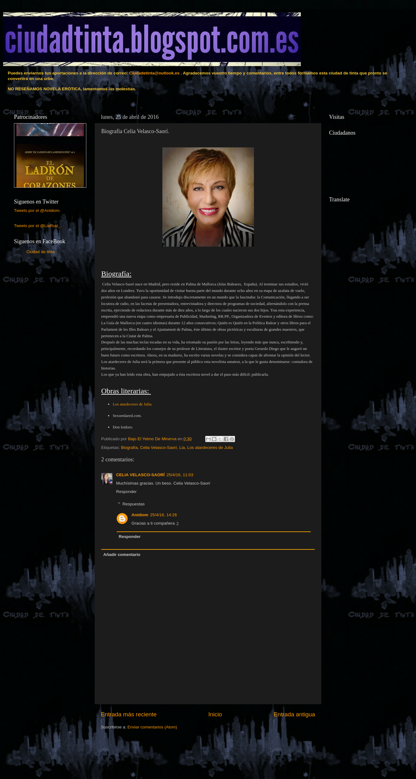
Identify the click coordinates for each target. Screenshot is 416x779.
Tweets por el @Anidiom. (37, 210)
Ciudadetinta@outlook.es (154, 73)
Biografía (129, 447)
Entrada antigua (294, 714)
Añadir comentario (121, 554)
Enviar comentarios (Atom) (152, 727)
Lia (182, 447)
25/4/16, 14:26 (163, 515)
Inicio (215, 714)
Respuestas (134, 504)
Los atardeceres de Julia (210, 447)
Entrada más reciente (129, 714)
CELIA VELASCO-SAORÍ (140, 474)
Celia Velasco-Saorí (158, 447)
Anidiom (140, 515)
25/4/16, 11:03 (179, 474)
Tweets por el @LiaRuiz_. (38, 225)
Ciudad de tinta (40, 251)
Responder (126, 491)
